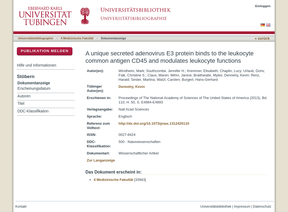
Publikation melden (45, 51)
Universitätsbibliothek (215, 206)
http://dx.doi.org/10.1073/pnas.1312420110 (154, 123)
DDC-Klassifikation (32, 111)
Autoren (23, 96)
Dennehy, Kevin (132, 87)
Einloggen (263, 6)
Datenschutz (262, 206)
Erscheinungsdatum (33, 88)
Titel (20, 103)
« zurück (262, 38)
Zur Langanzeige (101, 160)
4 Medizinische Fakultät (77, 38)
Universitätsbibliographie (35, 38)
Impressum (242, 206)
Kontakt (21, 206)
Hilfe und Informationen (36, 65)
